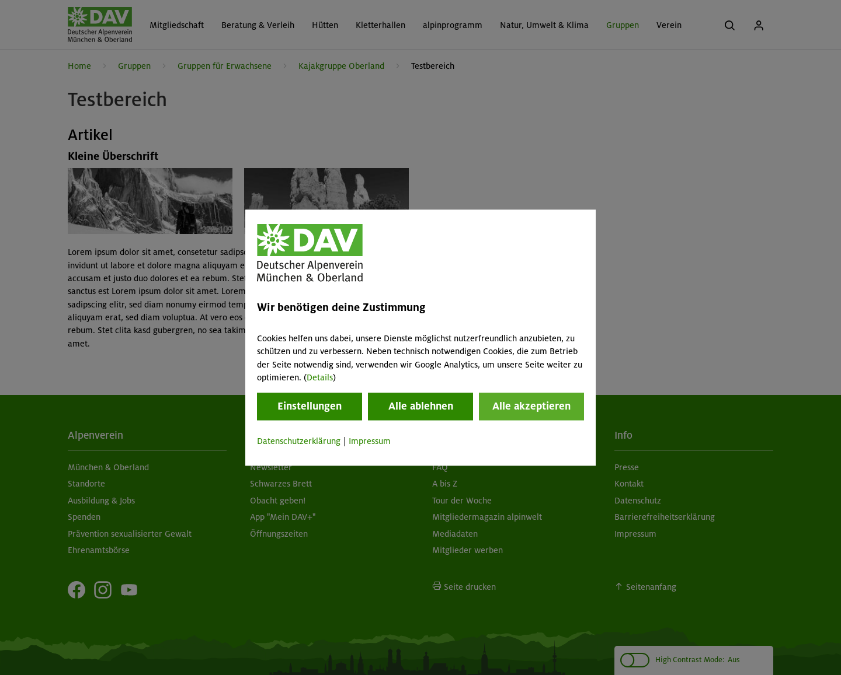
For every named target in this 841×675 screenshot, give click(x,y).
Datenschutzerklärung (298, 441)
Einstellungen (309, 406)
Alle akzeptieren (531, 406)
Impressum (370, 441)
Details (320, 377)
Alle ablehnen (420, 406)
